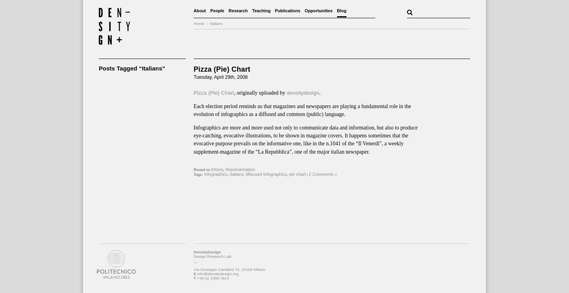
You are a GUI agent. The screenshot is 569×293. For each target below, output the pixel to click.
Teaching (261, 10)
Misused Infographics (266, 174)
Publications (287, 10)
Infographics (216, 174)
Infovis (217, 169)
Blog (342, 10)
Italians (237, 174)
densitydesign (302, 93)
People (217, 10)
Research (238, 10)
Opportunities (319, 10)
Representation (240, 169)
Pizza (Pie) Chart (222, 69)
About (200, 10)
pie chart (297, 174)
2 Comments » (323, 174)
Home (199, 23)
